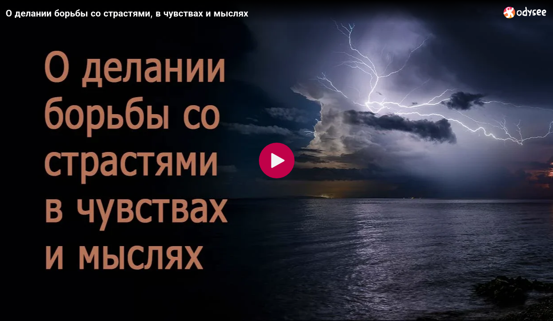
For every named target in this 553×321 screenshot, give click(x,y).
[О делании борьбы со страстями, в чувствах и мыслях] (251, 13)
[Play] (277, 160)
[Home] (525, 12)
